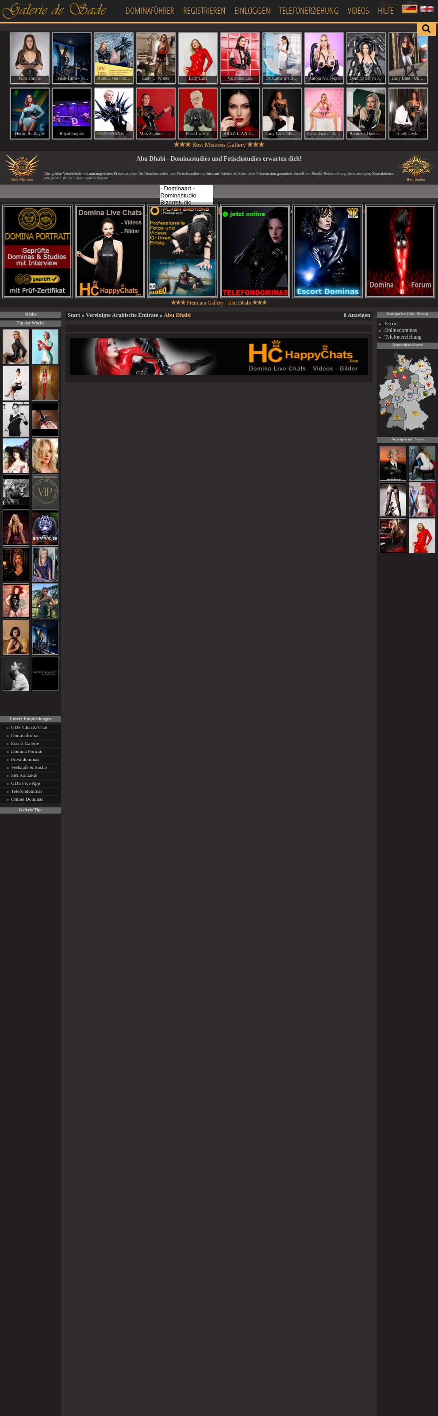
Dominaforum (24, 735)
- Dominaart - (186, 188)
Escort (391, 323)
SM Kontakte (24, 775)
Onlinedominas (400, 330)
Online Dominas (27, 799)
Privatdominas (25, 759)
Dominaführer (150, 10)
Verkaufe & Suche (29, 767)
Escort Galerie (25, 743)
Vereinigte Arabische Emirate (122, 315)
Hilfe (386, 10)
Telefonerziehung (309, 10)
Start (74, 315)
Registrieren (204, 10)
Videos (358, 10)
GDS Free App (25, 783)
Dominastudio (186, 195)
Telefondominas (26, 791)
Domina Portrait (26, 751)
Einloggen (252, 10)
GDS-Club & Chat (29, 727)
